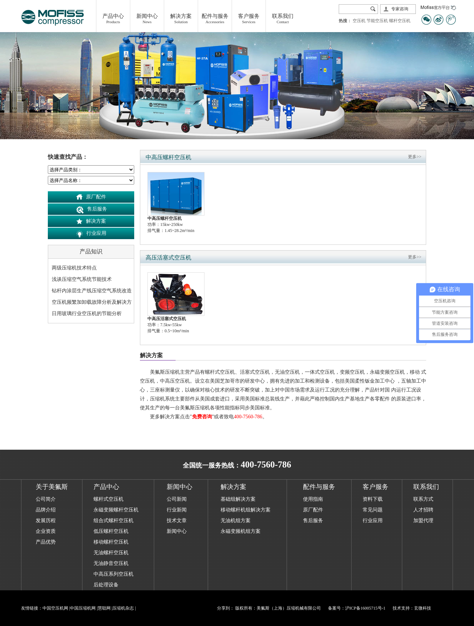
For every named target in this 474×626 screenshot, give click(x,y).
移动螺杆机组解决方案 (246, 510)
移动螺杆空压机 (111, 542)
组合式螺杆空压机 (113, 520)
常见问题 (373, 510)
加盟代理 (423, 520)
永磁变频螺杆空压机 (116, 510)
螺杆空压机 (399, 20)
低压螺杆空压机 (111, 531)
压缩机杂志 (123, 608)
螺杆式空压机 (108, 499)
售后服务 (97, 209)
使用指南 (313, 499)
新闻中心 (177, 531)
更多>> (415, 156)
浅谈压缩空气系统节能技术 (82, 279)
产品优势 (46, 542)
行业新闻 (177, 510)
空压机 (359, 20)
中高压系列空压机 (113, 574)
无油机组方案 (236, 520)
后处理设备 (106, 584)
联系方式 (423, 499)
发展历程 (46, 520)
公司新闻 (177, 499)
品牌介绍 (46, 510)
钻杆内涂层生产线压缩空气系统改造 (92, 290)
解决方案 (96, 221)
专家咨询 (399, 8)
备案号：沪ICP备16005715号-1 (356, 608)
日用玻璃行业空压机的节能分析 (87, 313)
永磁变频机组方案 (241, 531)
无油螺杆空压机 (111, 552)
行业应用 (96, 233)
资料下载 (373, 499)
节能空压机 (377, 20)
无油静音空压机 (111, 563)
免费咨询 (202, 416)
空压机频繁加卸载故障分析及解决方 (92, 302)
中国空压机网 (55, 608)
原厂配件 (96, 197)
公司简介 (46, 499)
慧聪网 (104, 608)
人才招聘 (423, 510)
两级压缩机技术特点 (74, 268)
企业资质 (46, 531)
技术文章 (177, 520)
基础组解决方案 (238, 499)
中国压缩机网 (83, 608)
